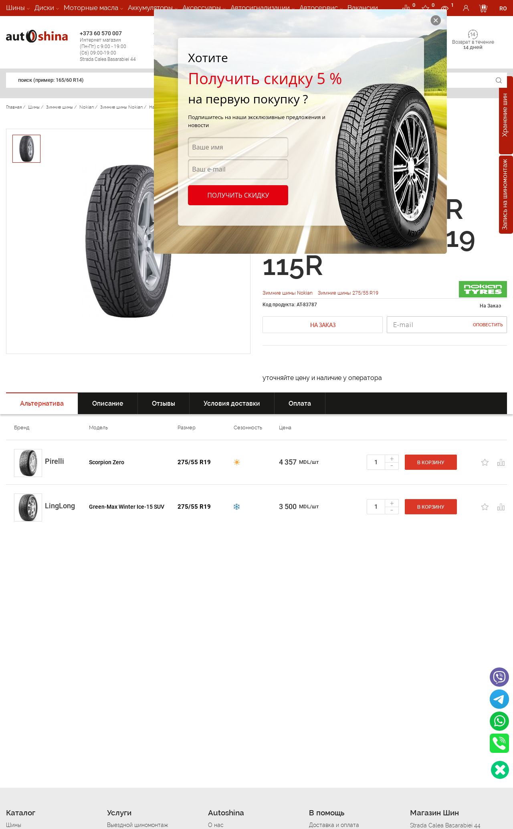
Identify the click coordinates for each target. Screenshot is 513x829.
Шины (15, 8)
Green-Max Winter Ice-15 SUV (126, 506)
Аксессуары (201, 8)
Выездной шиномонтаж (137, 825)
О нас (216, 825)
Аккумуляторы (150, 8)
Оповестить (488, 325)
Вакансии (362, 8)
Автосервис (318, 8)
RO (503, 8)
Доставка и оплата (334, 825)
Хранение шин (505, 115)
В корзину (430, 462)
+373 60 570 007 (114, 46)
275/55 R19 (194, 462)
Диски (44, 8)
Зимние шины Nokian (288, 293)
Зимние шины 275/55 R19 (348, 293)
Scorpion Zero (106, 462)
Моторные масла (91, 8)
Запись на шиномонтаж (505, 195)
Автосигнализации (260, 8)
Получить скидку (238, 195)
